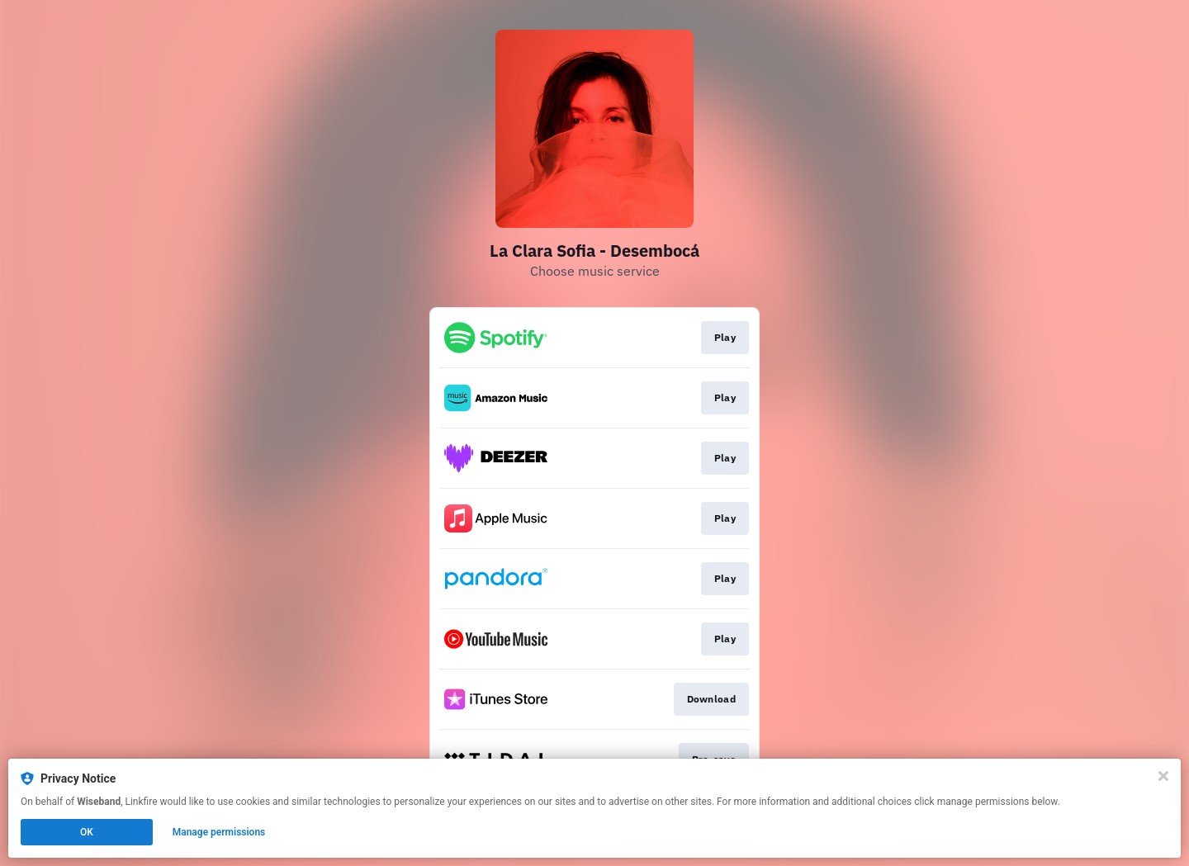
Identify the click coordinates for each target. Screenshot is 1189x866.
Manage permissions (219, 832)
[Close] (1163, 776)
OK (86, 832)
